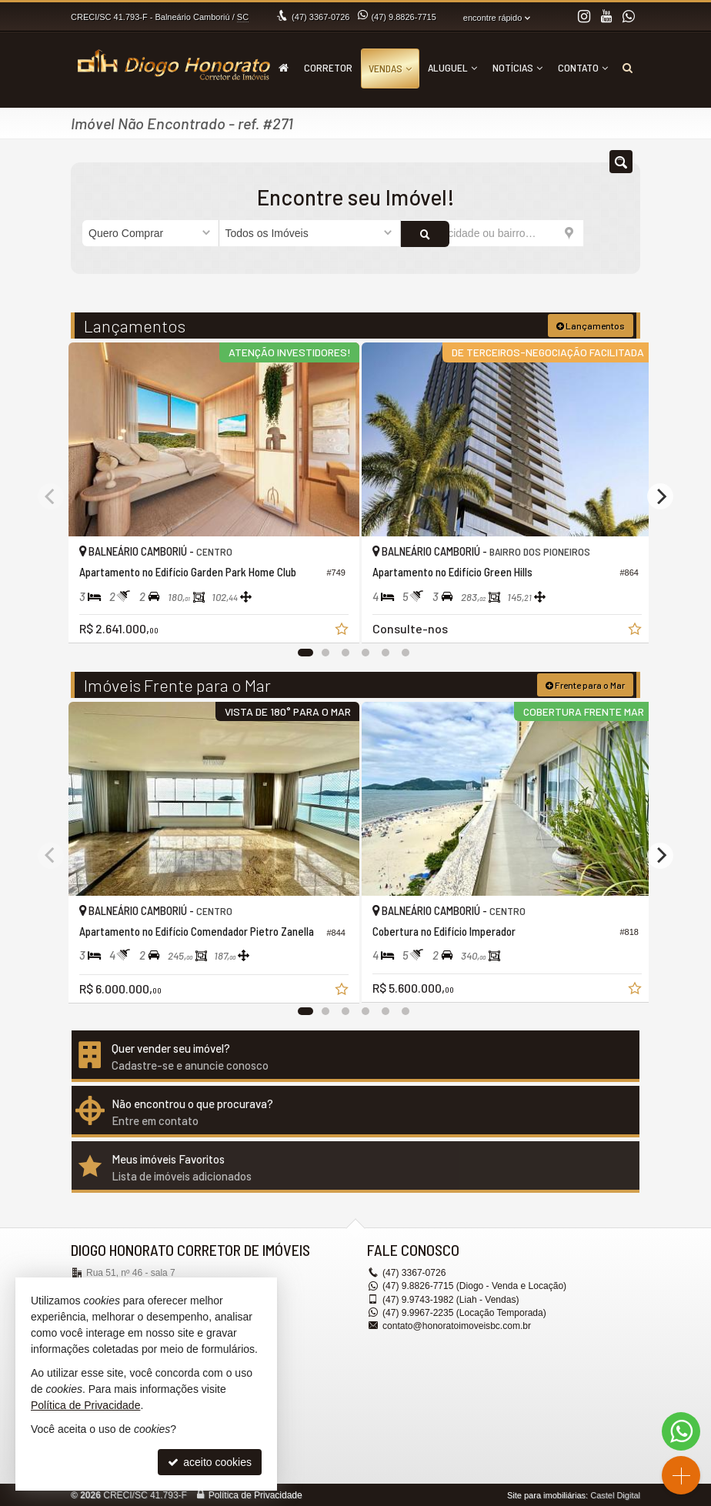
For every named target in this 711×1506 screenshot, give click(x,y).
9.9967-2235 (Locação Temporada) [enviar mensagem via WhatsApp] (464, 1312)
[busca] (627, 67)
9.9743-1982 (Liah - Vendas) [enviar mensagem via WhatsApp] (450, 1298)
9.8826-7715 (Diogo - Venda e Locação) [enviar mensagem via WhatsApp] (474, 1285)
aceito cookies (210, 1462)
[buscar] (606, 233)
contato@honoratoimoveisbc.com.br (456, 1325)
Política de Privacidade (255, 1494)
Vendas (390, 68)
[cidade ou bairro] (492, 233)
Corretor (328, 67)
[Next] (660, 496)
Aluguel (452, 67)
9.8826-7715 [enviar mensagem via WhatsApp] (403, 17)
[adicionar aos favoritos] (333, 624)
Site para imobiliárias (546, 1494)
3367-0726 (320, 17)
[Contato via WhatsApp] (681, 1431)
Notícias (517, 67)
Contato (583, 67)
